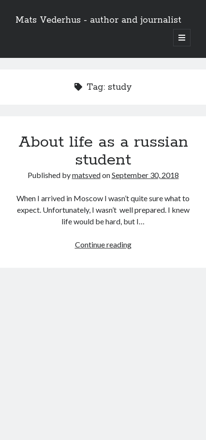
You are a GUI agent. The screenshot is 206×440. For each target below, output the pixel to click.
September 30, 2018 (145, 174)
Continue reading (103, 244)
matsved (86, 174)
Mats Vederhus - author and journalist (98, 20)
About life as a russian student (103, 151)
